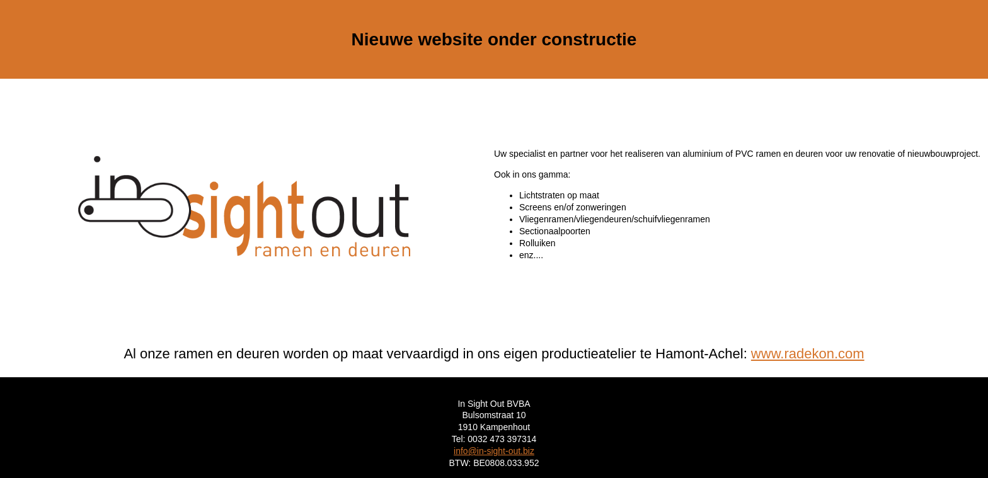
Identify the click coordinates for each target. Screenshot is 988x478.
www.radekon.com (807, 353)
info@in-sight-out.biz (494, 451)
